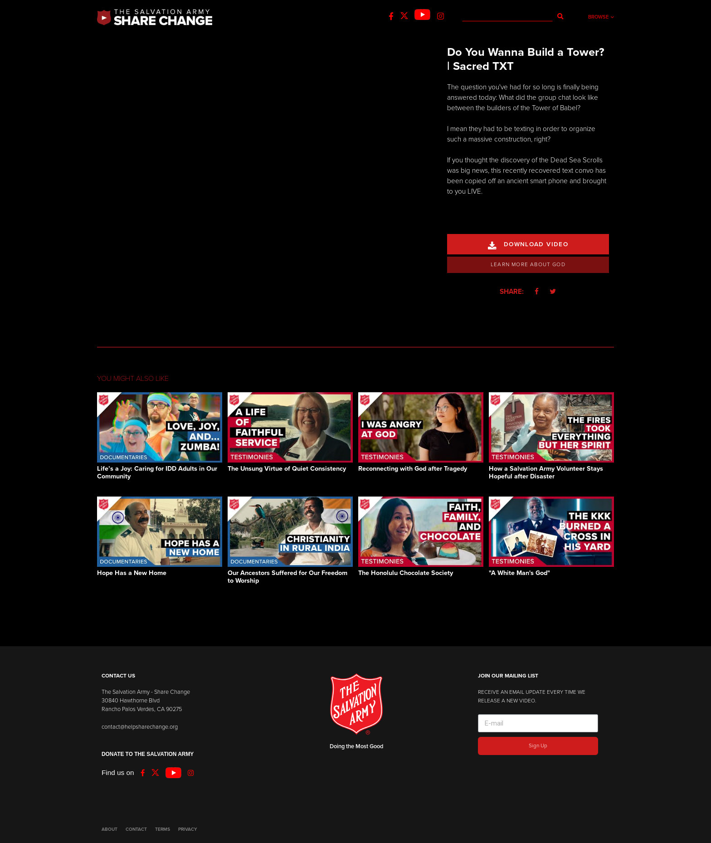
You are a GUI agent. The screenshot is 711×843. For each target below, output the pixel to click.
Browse (601, 17)
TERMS (162, 829)
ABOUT (109, 829)
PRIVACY (187, 829)
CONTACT (136, 829)
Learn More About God (528, 264)
